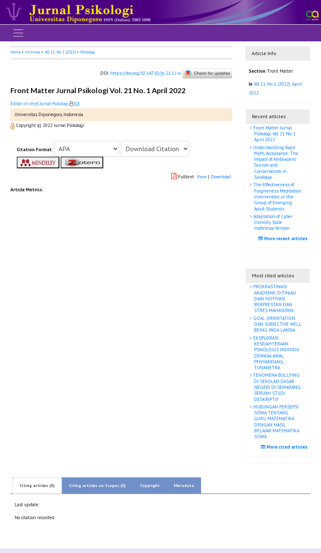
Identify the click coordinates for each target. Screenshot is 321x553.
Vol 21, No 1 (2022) (60, 52)
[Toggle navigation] (18, 33)
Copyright (150, 485)
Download (221, 177)
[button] (13, 125)
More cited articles (285, 447)
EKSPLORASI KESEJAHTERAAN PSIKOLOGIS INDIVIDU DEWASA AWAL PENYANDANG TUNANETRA (275, 352)
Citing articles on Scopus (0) (97, 485)
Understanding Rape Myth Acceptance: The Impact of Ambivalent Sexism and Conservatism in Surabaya (275, 162)
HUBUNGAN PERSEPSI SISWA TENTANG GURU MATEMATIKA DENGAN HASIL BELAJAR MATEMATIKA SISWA (275, 421)
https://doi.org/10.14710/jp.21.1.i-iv (145, 73)
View (201, 177)
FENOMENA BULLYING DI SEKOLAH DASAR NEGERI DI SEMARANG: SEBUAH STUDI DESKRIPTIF (276, 387)
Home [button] (15, 52)
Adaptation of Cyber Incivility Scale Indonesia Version (272, 222)
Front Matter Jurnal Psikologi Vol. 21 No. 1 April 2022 (274, 134)
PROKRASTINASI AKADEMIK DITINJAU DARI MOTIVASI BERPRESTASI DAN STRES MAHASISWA (274, 298)
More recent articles (284, 238)
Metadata (184, 485)
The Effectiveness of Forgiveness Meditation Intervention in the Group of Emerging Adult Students (276, 196)
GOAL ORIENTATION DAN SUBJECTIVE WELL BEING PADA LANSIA (276, 324)
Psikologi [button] (87, 52)
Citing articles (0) (37, 485)
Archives (32, 52)
